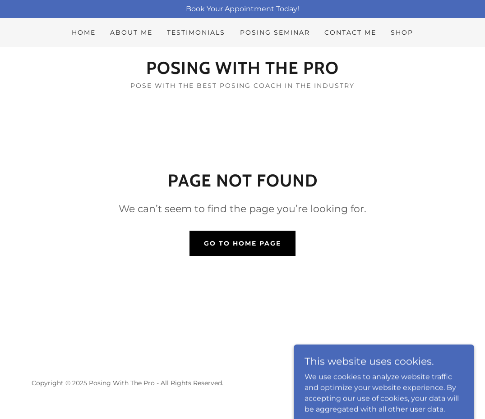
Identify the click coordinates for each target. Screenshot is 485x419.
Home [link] (84, 32)
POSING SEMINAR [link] (275, 32)
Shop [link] (402, 32)
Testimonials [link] (196, 32)
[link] (242, 71)
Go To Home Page (242, 243)
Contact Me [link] (350, 32)
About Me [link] (131, 32)
